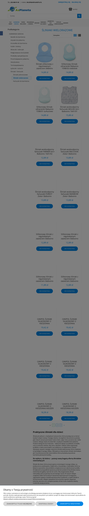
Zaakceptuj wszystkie (70, 504)
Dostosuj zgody (46, 504)
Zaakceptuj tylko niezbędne (19, 504)
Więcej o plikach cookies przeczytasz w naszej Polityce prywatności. (24, 499)
